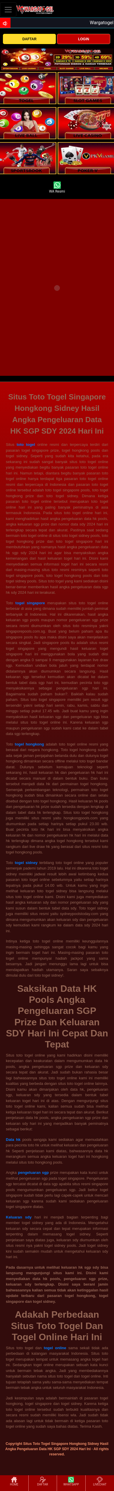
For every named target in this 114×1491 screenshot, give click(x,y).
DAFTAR (29, 39)
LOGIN (83, 39)
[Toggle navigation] (8, 9)
